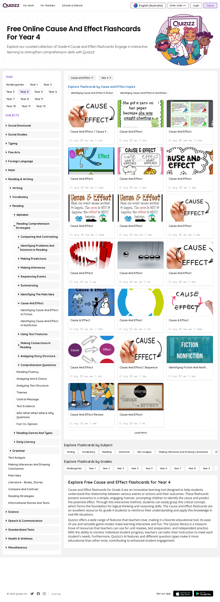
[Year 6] (163, 468)
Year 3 (10, 91)
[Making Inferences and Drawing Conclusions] (183, 452)
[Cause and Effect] (82, 78)
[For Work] (29, 5)
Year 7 (10, 99)
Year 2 (47, 84)
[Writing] (71, 452)
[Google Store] (203, 594)
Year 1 (34, 84)
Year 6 (53, 91)
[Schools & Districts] (72, 5)
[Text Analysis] (144, 452)
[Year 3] (120, 468)
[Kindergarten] (74, 468)
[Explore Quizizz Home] (11, 5)
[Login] (196, 5)
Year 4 (24, 91)
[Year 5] (149, 468)
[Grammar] (124, 452)
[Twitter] (32, 594)
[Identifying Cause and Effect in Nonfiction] (143, 93)
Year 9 (39, 99)
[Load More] (140, 432)
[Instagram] (44, 594)
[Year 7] (177, 468)
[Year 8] (192, 468)
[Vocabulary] (88, 452)
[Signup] (210, 5)
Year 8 (24, 99)
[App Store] (182, 594)
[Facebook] (38, 594)
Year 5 (38, 91)
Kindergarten (15, 84)
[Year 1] (92, 468)
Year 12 (41, 106)
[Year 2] (106, 468)
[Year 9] (206, 468)
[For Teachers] (48, 5)
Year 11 (26, 106)
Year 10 (11, 106)
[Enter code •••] (178, 5)
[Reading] (106, 452)
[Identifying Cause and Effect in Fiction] (92, 93)
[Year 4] (106, 78)
